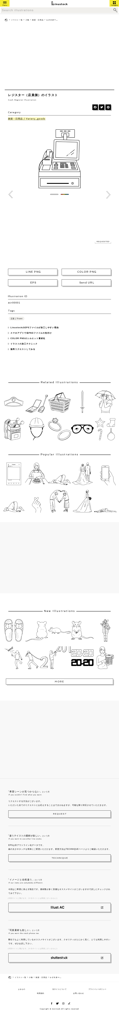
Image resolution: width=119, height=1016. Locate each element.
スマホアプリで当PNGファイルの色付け (31, 333)
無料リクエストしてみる (22, 349)
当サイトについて (59, 989)
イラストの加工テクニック (24, 344)
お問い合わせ (78, 993)
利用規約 (40, 993)
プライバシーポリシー (97, 989)
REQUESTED (103, 241)
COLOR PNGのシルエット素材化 (27, 338)
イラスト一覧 (17, 20)
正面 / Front (17, 319)
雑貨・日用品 (38, 20)
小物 (27, 20)
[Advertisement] (30, 56)
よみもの (21, 989)
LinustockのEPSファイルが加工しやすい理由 (34, 327)
